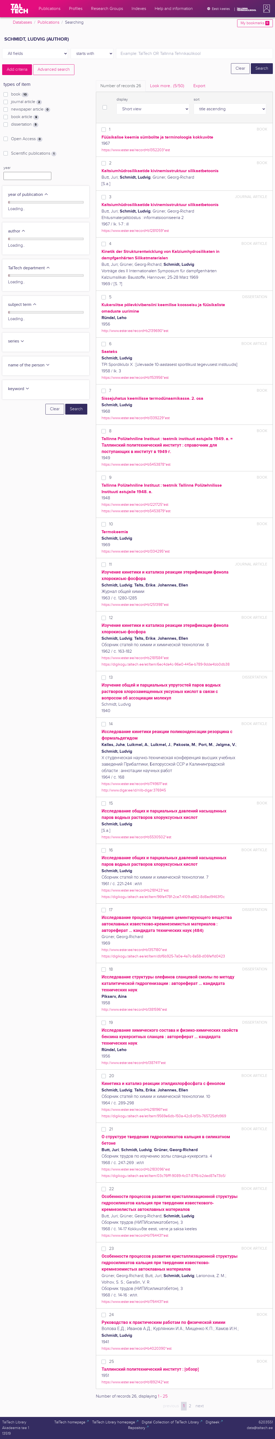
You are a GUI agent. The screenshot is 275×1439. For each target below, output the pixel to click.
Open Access (26, 139)
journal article (26, 102)
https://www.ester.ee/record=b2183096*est (136, 1169)
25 (111, 1361)
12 (111, 617)
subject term (22, 304)
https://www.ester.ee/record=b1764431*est (135, 1235)
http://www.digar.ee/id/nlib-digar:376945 (134, 790)
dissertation (24, 124)
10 (111, 524)
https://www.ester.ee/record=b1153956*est (135, 377)
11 (110, 564)
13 (111, 677)
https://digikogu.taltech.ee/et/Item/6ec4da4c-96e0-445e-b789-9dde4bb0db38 (166, 664)
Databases (22, 22)
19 (111, 1022)
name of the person (29, 365)
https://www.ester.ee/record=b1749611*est (134, 784)
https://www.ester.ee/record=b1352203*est (136, 150)
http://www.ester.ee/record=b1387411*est (134, 1062)
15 (111, 803)
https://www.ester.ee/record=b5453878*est (136, 464)
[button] (265, 8)
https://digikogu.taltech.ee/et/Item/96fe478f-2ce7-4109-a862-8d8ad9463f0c (163, 896)
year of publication (28, 194)
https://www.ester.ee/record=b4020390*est (137, 1348)
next (200, 1406)
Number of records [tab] (120, 86)
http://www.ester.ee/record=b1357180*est (134, 949)
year (6, 168)
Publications (48, 22)
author (17, 231)
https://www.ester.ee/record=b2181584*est (135, 658)
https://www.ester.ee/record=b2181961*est (135, 1109)
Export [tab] (199, 86)
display (122, 99)
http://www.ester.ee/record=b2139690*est (135, 330)
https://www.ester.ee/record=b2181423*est (135, 890)
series (16, 341)
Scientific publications (33, 153)
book (19, 94)
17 (111, 910)
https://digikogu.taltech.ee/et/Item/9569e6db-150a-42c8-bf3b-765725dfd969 (164, 1116)
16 (111, 850)
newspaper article (30, 109)
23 (111, 1248)
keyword (19, 388)
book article (25, 117)
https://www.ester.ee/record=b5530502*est (136, 837)
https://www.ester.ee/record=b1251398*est (135, 604)
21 (111, 1129)
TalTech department (29, 268)
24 (111, 1314)
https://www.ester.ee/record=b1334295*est (136, 551)
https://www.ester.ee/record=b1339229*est (136, 418)
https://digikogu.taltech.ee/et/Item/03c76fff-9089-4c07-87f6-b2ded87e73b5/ (164, 1175)
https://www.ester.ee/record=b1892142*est (135, 1382)
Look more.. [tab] (167, 86)
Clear (240, 68)
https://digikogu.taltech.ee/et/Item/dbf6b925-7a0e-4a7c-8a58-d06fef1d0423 (163, 956)
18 (111, 969)
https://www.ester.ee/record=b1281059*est (135, 230)
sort (197, 99)
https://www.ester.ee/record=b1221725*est (135, 504)
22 (111, 1188)
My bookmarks (255, 23)
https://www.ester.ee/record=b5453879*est (136, 511)
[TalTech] (19, 8)
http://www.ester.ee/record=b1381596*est (134, 1009)
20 (111, 1076)
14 (111, 724)
